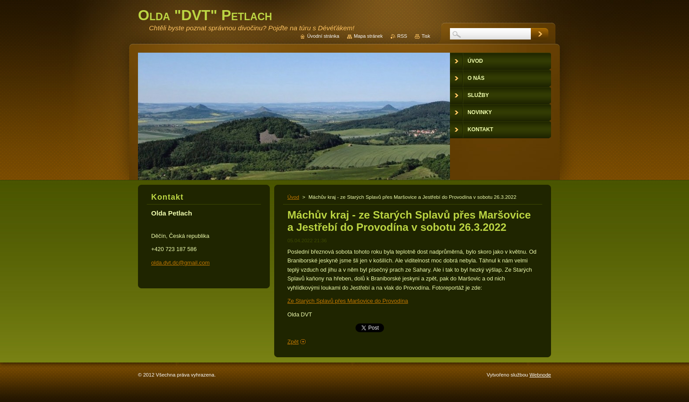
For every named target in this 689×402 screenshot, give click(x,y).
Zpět (293, 341)
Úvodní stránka (323, 36)
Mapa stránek (368, 36)
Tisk (425, 36)
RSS (402, 36)
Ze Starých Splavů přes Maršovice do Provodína (347, 301)
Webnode (540, 374)
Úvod (293, 197)
